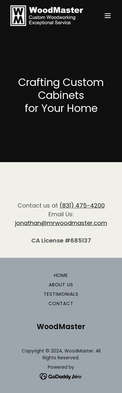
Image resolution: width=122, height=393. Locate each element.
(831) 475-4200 (82, 205)
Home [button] (61, 275)
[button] (107, 15)
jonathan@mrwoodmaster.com (61, 223)
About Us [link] (61, 284)
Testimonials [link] (61, 294)
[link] (45, 16)
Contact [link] (61, 303)
